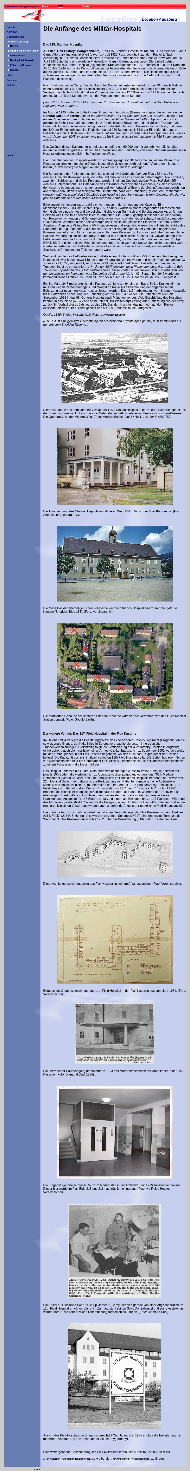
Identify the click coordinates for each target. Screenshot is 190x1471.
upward (9, 155)
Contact (86, 6)
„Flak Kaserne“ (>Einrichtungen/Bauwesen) (67, 1458)
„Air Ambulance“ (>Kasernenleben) (130, 1458)
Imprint (37, 1469)
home (45, 6)
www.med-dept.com (114, 314)
